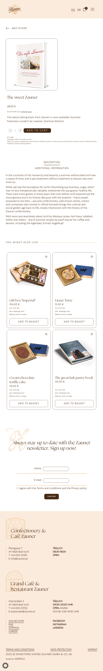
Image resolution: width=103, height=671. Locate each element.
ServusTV (82, 141)
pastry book (62, 141)
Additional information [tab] (52, 168)
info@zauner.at (19, 559)
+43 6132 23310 (19, 555)
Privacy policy (79, 488)
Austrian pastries (72, 141)
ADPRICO (20, 659)
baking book (24, 141)
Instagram (59, 624)
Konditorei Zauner (13, 143)
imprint (92, 649)
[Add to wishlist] (46, 257)
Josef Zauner (33, 141)
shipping (14, 628)
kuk (12, 141)
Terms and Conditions (20, 649)
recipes (16, 141)
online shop (16, 621)
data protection (61, 649)
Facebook (59, 621)
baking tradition (25, 143)
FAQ (11, 624)
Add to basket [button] (28, 322)
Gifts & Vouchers (21, 139)
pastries (49, 141)
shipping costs (26, 112)
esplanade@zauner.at (23, 611)
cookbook (42, 141)
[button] (85, 9)
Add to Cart (37, 130)
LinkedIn (58, 628)
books (30, 139)
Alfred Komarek (91, 141)
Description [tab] (52, 162)
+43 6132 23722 (19, 608)
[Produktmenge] (15, 130)
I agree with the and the (51, 488)
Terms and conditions (49, 488)
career (13, 631)
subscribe (51, 496)
